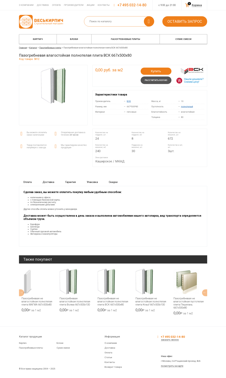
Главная (23, 48)
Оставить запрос (184, 21)
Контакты (103, 5)
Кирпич (38, 39)
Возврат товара (113, 367)
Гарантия (70, 182)
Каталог (33, 48)
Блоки (74, 39)
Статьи (108, 357)
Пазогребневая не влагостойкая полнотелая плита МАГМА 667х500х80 (37, 301)
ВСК (129, 101)
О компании (26, 5)
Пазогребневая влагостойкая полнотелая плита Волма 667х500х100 (75, 301)
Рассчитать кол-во (156, 80)
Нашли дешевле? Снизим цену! (194, 80)
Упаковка (92, 182)
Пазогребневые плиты (125, 39)
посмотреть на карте (172, 366)
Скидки (113, 182)
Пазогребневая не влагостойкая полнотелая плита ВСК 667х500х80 (113, 301)
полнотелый (187, 106)
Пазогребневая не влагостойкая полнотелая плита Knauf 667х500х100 (150, 301)
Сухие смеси (183, 39)
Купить (156, 71)
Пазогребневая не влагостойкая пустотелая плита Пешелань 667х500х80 (188, 303)
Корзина (197, 5)
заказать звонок (170, 339)
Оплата (56, 5)
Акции (90, 5)
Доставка (43, 5)
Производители (73, 5)
